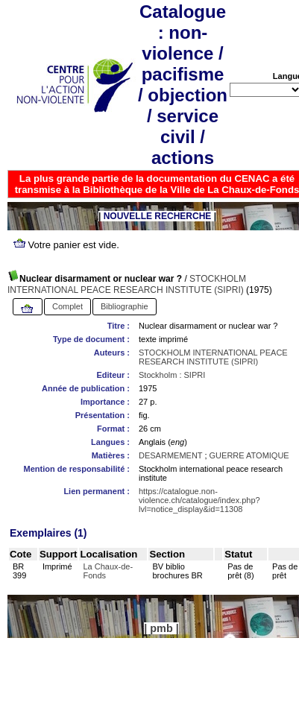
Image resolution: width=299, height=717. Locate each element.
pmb (161, 628)
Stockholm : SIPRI (172, 374)
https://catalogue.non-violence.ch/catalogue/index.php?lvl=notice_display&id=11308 (199, 500)
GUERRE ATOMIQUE (249, 455)
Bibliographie (124, 306)
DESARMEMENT (170, 455)
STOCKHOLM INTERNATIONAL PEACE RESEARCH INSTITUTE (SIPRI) (126, 284)
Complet (67, 306)
